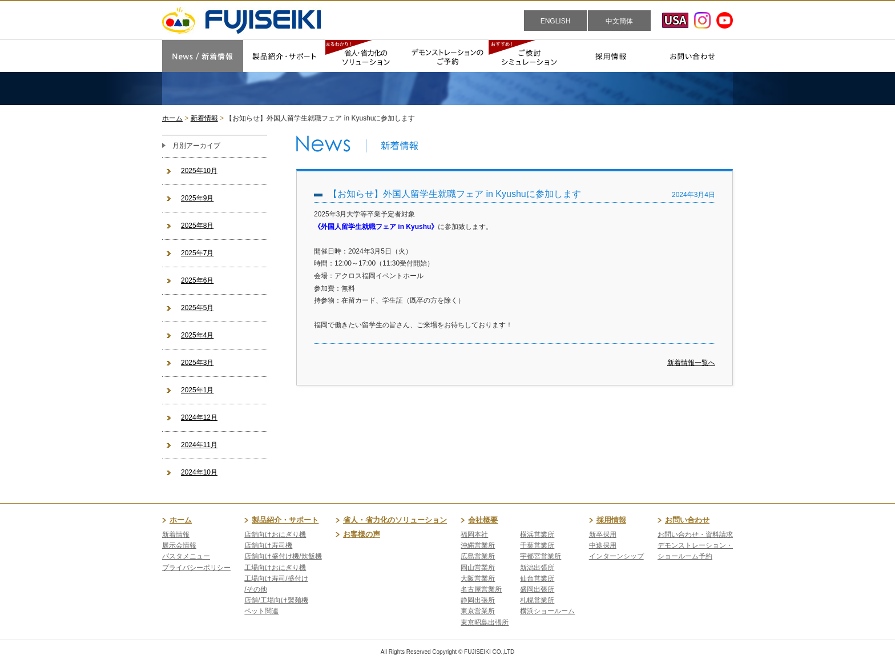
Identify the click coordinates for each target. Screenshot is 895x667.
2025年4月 (197, 335)
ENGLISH (556, 21)
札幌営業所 (537, 600)
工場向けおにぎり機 (275, 568)
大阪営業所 (478, 578)
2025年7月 (197, 253)
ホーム (172, 118)
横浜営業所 (537, 535)
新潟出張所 (537, 568)
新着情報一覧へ (691, 363)
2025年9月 (197, 198)
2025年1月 (197, 390)
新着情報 (204, 118)
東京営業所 (478, 611)
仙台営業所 (537, 578)
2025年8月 (197, 226)
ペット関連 (261, 611)
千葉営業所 (537, 545)
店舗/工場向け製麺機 (276, 600)
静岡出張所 (478, 600)
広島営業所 (478, 556)
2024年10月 (199, 472)
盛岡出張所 (537, 589)
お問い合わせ (687, 520)
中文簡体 (619, 21)
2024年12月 (199, 417)
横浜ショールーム (547, 611)
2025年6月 (197, 280)
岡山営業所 (478, 568)
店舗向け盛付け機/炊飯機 (282, 556)
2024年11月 (199, 445)
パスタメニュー (186, 556)
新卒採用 (602, 535)
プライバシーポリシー (196, 568)
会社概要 (483, 520)
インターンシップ (616, 556)
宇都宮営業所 (540, 556)
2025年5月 (197, 308)
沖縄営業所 (478, 545)
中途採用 (602, 545)
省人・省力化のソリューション (395, 520)
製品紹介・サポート (285, 520)
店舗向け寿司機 (268, 545)
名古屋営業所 (481, 589)
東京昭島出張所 (485, 622)
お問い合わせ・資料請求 (695, 535)
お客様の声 (361, 534)
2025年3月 (197, 363)
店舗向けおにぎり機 (275, 535)
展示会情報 (179, 545)
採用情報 (611, 520)
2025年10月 (199, 171)
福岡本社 (474, 535)
